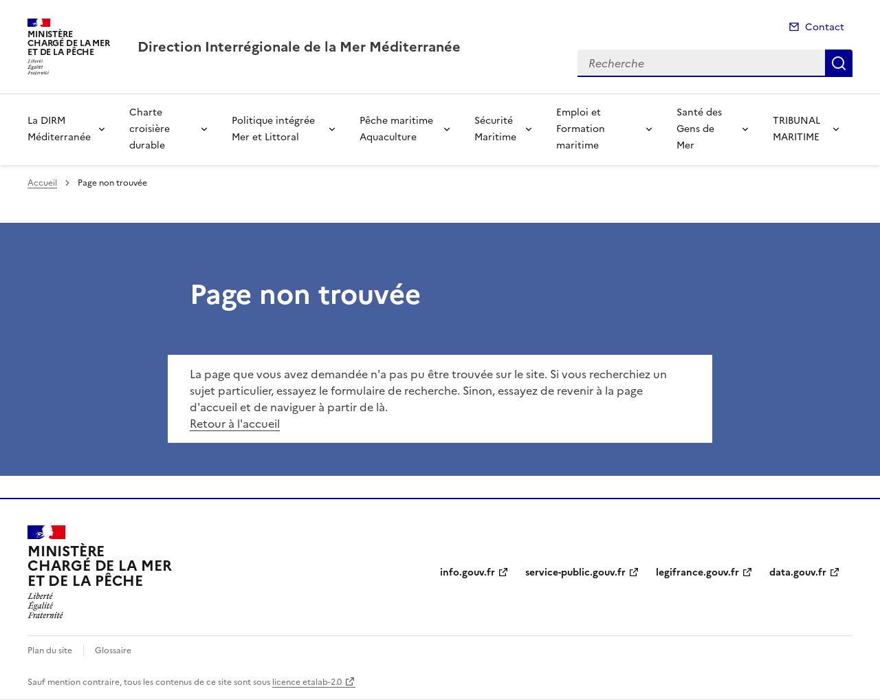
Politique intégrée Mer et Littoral (273, 128)
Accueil (42, 183)
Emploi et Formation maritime (580, 129)
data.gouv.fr (797, 572)
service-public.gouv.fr (575, 572)
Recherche (838, 63)
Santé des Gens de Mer (699, 129)
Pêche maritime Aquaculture (396, 128)
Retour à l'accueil (235, 423)
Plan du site (50, 650)
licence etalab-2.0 (307, 682)
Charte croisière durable (149, 129)
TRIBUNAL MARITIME (796, 128)
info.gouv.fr (467, 572)
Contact (824, 27)
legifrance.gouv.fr (697, 572)
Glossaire (113, 650)
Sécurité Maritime (495, 128)
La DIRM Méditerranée (59, 128)
